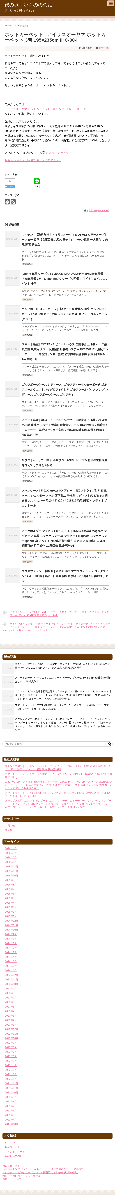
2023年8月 (11, 993)
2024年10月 (11, 930)
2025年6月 (11, 893)
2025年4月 (11, 902)
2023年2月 (11, 1020)
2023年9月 (11, 988)
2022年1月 (11, 1079)
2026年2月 (11, 857)
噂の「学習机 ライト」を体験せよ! (21, 1175)
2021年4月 (11, 1119)
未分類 (8, 830)
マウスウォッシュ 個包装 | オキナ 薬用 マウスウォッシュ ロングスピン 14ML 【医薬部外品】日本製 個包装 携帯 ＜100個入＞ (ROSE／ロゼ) (65, 576)
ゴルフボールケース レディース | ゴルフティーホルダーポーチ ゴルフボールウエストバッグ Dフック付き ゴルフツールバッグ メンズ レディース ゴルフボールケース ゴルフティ (65, 389)
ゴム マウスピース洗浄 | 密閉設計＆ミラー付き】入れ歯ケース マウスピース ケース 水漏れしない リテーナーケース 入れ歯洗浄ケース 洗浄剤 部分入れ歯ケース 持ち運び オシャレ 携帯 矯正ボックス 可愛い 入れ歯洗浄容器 (63, 695)
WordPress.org (13, 1156)
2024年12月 (11, 920)
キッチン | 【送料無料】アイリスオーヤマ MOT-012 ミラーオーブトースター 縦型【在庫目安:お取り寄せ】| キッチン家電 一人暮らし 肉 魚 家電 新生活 (65, 239)
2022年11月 (11, 1033)
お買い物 (104, 48)
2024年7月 (11, 943)
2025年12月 (11, 866)
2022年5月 (11, 1061)
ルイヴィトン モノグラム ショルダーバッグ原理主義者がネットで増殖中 (42, 1169)
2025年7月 (11, 889)
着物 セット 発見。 (13, 1179)
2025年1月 (11, 916)
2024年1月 (11, 970)
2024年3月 (11, 961)
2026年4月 (11, 848)
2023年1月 (11, 1024)
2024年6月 (11, 948)
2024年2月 (11, 966)
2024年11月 (11, 925)
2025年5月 (11, 898)
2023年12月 (11, 975)
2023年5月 (11, 1006)
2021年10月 (11, 1092)
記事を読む (27, 264)
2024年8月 (11, 939)
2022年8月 (11, 1047)
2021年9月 (11, 1097)
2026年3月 (11, 853)
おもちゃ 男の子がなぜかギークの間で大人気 (33, 160)
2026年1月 (11, 862)
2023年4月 (11, 1011)
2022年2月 (11, 1074)
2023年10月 (11, 984)
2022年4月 (11, 1065)
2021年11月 (11, 1088)
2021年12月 (11, 1083)
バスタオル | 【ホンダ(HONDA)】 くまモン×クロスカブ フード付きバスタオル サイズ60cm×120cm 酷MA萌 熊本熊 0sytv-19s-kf (55, 613)
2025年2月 (11, 911)
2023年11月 (11, 979)
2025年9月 (11, 880)
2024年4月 (11, 957)
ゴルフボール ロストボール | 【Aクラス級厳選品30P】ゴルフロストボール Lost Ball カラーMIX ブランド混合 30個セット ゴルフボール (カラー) (64, 314)
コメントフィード (15, 1151)
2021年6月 (11, 1110)
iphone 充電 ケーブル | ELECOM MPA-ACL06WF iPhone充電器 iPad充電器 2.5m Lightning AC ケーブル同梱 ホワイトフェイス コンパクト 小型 (65, 278)
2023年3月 (11, 1015)
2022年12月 (11, 1029)
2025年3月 (11, 907)
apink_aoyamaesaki (97, 210)
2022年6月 (11, 1056)
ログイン (10, 1142)
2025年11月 (11, 871)
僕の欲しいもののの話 (28, 4)
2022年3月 (11, 1070)
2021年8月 (11, 1101)
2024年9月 (11, 934)
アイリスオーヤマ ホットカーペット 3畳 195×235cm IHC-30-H (44, 109)
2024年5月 (11, 952)
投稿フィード (12, 1147)
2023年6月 (11, 1002)
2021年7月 (11, 1106)
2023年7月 (11, 997)
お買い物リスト (11, 1166)
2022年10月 (11, 1038)
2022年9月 (11, 1042)
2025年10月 (11, 875)
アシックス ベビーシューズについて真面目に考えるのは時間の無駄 (40, 1172)
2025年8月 (11, 884)
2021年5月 (11, 1115)
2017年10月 (11, 1124)
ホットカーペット (60, 152)
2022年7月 (11, 1052)
